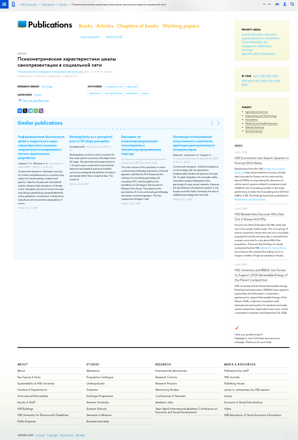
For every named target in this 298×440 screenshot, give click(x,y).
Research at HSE (114, 36)
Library (228, 396)
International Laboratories (171, 370)
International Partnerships (32, 396)
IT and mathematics (252, 42)
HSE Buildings (25, 409)
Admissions (92, 370)
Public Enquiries (26, 421)
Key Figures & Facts (28, 377)
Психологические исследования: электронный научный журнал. (50, 71)
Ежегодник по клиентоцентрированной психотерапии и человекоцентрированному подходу (141, 145)
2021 (257, 80)
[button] (109, 129)
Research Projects (166, 383)
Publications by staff (236, 370)
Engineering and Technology (261, 115)
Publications (50, 24)
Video (227, 409)
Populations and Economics (250, 199)
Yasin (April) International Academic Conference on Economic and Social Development (186, 410)
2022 (251, 80)
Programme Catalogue (99, 377)
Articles (104, 25)
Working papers (180, 25)
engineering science (253, 38)
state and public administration (258, 53)
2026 (262, 76)
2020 (264, 80)
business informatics (252, 34)
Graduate (92, 389)
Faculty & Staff (26, 402)
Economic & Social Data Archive (243, 402)
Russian (38, 94)
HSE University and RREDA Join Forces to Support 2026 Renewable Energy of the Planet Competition (261, 275)
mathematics (265, 46)
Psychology (47, 86)
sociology (247, 49)
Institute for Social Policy (272, 247)
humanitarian (272, 38)
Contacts (40, 435)
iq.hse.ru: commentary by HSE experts (246, 389)
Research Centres (166, 377)
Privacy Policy (67, 435)
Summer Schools (96, 409)
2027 (256, 76)
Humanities (251, 119)
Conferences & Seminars (170, 396)
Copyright (52, 435)
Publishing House (234, 383)
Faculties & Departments (32, 389)
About (22, 364)
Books (85, 25)
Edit (287, 434)
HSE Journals (231, 377)
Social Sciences (253, 131)
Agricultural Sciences (256, 111)
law (266, 42)
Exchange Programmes (99, 396)
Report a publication (90, 36)
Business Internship (97, 421)
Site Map (80, 435)
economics (270, 34)
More (245, 84)
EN (269, 4)
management (249, 46)
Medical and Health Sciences (261, 123)
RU (264, 4)
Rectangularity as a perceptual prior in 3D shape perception (91, 139)
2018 (277, 80)
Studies (92, 364)
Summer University (97, 402)
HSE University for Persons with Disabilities (42, 415)
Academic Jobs (164, 402)
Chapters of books (138, 25)
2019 (270, 80)
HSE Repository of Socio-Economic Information (252, 415)
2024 (275, 76)
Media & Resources (240, 364)
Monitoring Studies (167, 389)
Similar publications (40, 123)
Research (163, 364)
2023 (244, 80)
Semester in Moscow (99, 415)
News (239, 146)
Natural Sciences (254, 127)
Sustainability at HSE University (36, 383)
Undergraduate (95, 383)
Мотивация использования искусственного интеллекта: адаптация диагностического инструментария (194, 143)
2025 (268, 76)
